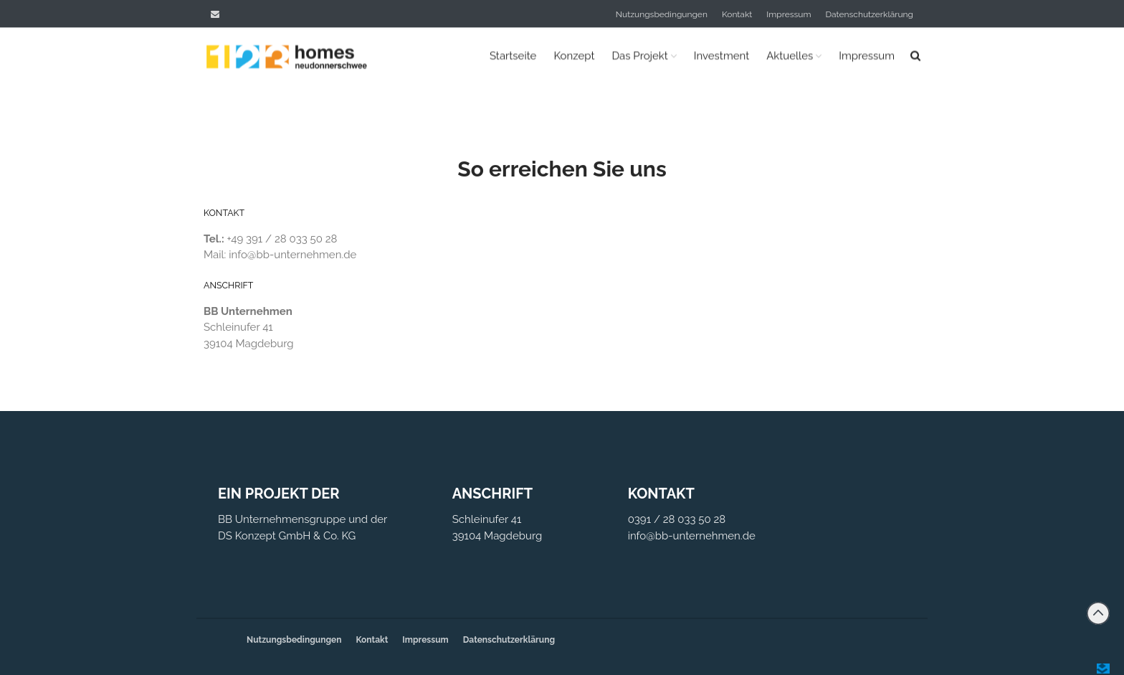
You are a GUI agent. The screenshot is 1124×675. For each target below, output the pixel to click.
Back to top (1098, 613)
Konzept (573, 55)
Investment (721, 55)
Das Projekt (639, 55)
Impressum (788, 14)
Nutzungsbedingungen (662, 14)
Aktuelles (789, 55)
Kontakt (737, 14)
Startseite (513, 55)
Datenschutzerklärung (869, 14)
